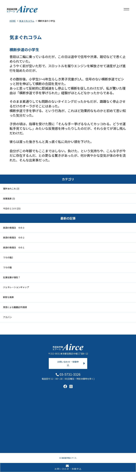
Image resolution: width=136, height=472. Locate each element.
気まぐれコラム (26, 20)
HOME (13, 20)
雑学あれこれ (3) (11, 188)
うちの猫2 (8, 257)
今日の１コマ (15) (11, 208)
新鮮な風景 (8, 297)
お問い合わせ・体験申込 (68, 363)
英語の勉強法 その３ (14, 227)
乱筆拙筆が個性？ (11, 277)
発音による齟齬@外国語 (15, 307)
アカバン (7, 317)
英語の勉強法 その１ (14, 247)
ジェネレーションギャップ (16, 287)
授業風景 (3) (9, 198)
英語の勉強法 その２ (14, 237)
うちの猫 (7, 267)
